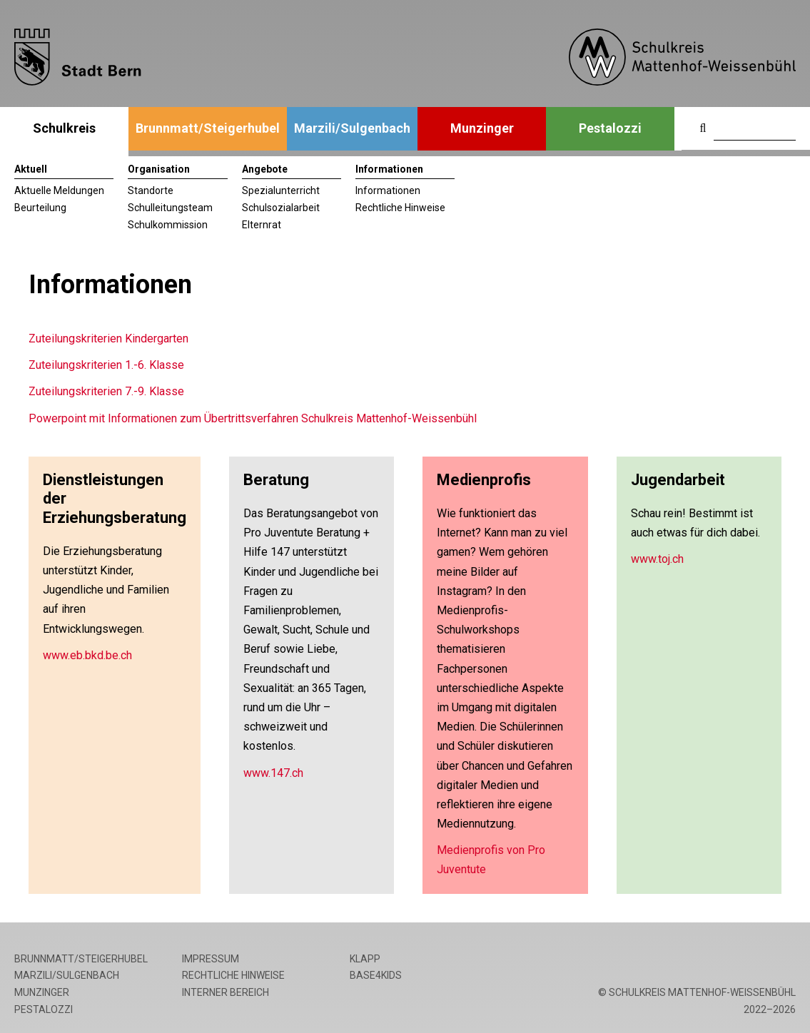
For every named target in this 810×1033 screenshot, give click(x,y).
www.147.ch (273, 773)
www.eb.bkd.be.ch (87, 655)
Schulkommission (168, 224)
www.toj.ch (657, 559)
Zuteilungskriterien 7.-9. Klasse (106, 391)
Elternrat (261, 224)
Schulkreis (64, 128)
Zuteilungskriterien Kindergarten (108, 338)
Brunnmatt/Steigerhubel (208, 128)
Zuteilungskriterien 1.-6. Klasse (106, 365)
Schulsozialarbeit (281, 207)
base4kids (376, 975)
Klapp (365, 959)
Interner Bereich (225, 992)
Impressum (210, 959)
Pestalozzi (610, 128)
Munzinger (482, 128)
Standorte (150, 190)
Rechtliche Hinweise (400, 207)
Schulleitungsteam (170, 207)
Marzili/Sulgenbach (352, 128)
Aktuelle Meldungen (59, 190)
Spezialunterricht (281, 190)
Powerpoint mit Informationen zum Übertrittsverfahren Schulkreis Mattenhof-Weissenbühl (253, 418)
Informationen (387, 190)
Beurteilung (40, 207)
